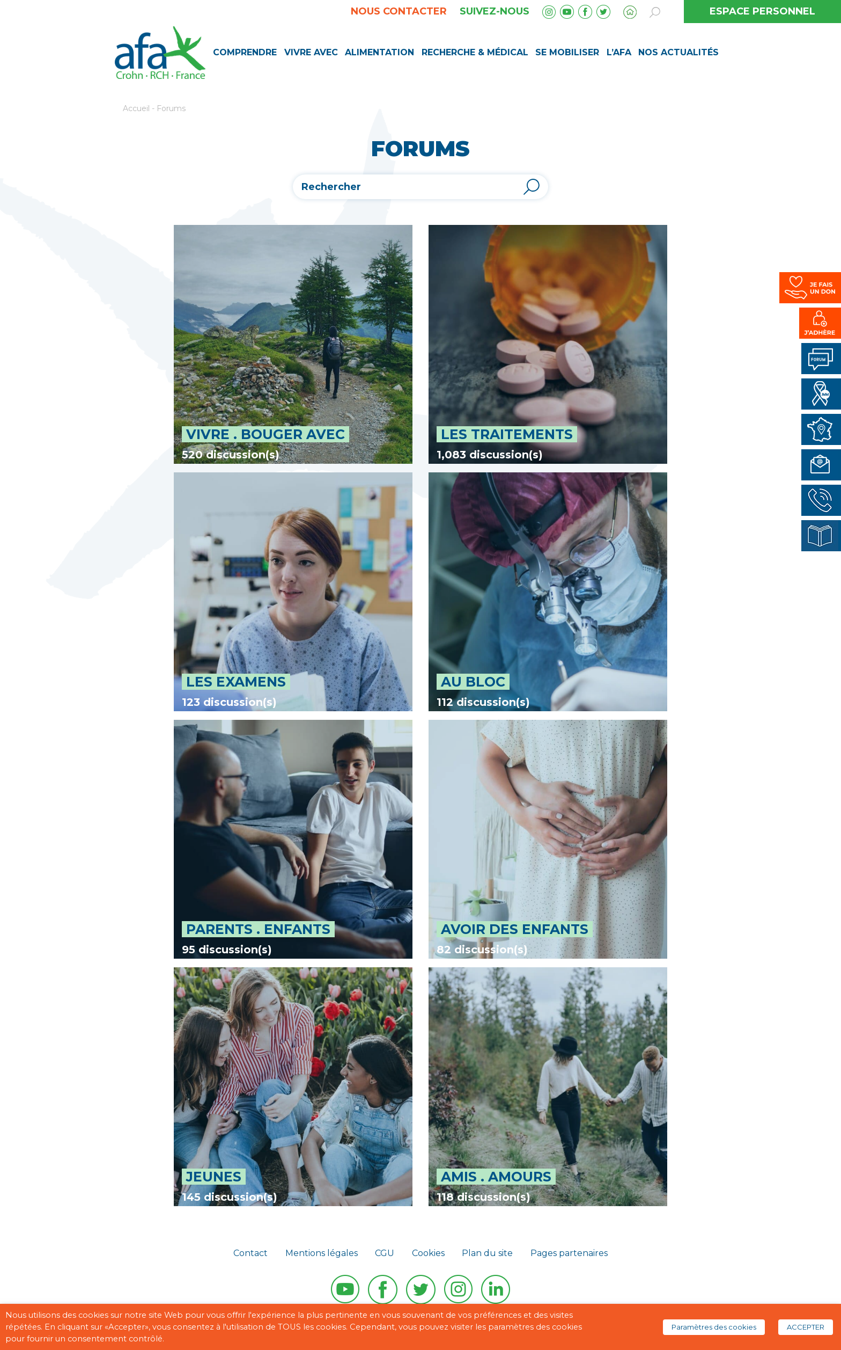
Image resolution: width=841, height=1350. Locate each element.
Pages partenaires (569, 1253)
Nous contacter (399, 11)
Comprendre (245, 52)
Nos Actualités (678, 52)
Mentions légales (321, 1253)
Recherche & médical (475, 52)
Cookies (428, 1253)
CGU (384, 1253)
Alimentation (379, 52)
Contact (250, 1253)
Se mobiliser (567, 52)
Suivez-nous (494, 11)
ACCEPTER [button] (805, 1327)
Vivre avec (311, 52)
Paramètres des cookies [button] (714, 1327)
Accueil (136, 108)
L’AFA (619, 52)
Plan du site (487, 1253)
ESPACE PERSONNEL (762, 11)
